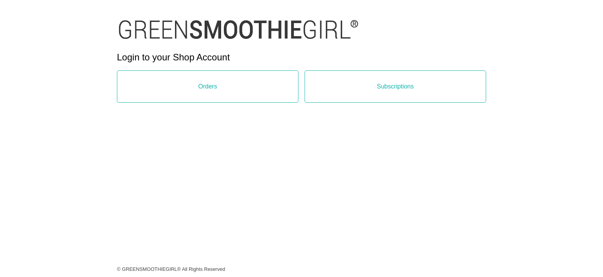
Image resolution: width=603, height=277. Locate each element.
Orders (207, 86)
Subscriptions (395, 86)
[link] (238, 36)
